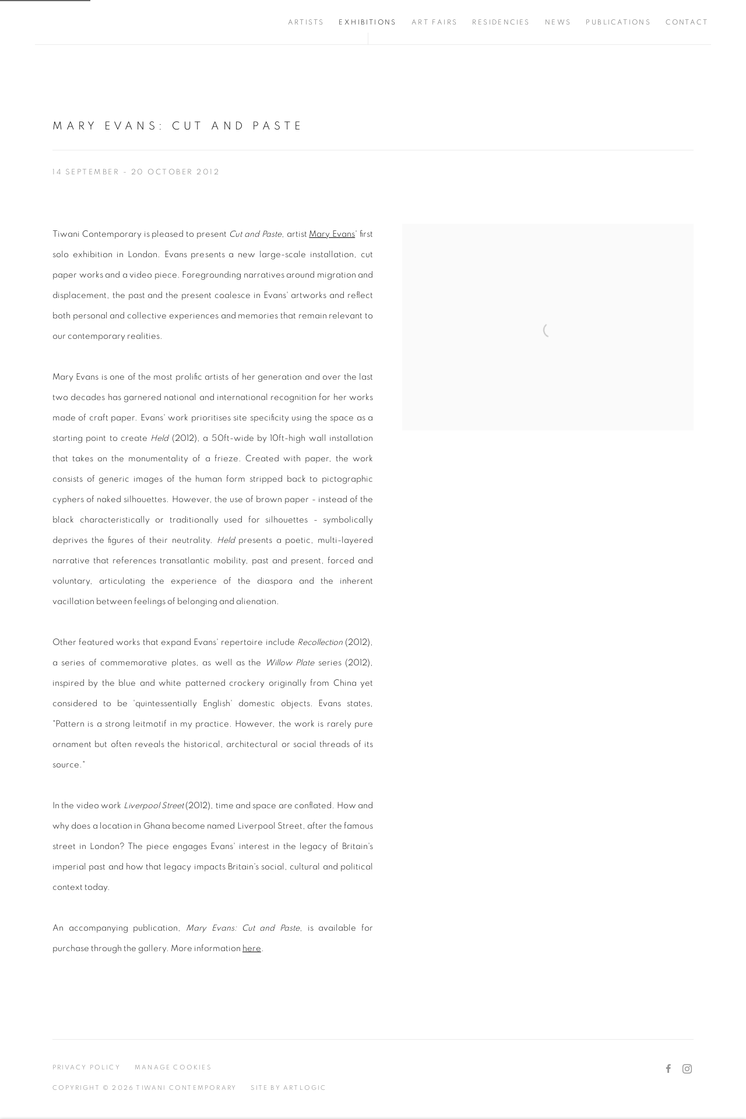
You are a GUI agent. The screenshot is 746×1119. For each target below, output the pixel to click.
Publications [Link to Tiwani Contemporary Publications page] (618, 22)
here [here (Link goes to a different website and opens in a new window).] (251, 948)
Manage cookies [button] (173, 1067)
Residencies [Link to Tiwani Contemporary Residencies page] (501, 22)
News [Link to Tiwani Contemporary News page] (558, 22)
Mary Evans (332, 234)
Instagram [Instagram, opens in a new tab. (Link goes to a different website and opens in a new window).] (687, 1069)
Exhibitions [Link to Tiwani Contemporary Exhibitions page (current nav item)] (367, 22)
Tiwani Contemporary (105, 22)
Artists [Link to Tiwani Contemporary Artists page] (306, 22)
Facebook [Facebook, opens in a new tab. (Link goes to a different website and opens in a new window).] (668, 1069)
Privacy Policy (86, 1067)
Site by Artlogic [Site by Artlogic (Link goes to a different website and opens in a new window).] (288, 1088)
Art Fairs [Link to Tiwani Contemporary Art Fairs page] (434, 22)
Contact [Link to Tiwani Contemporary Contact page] (687, 22)
